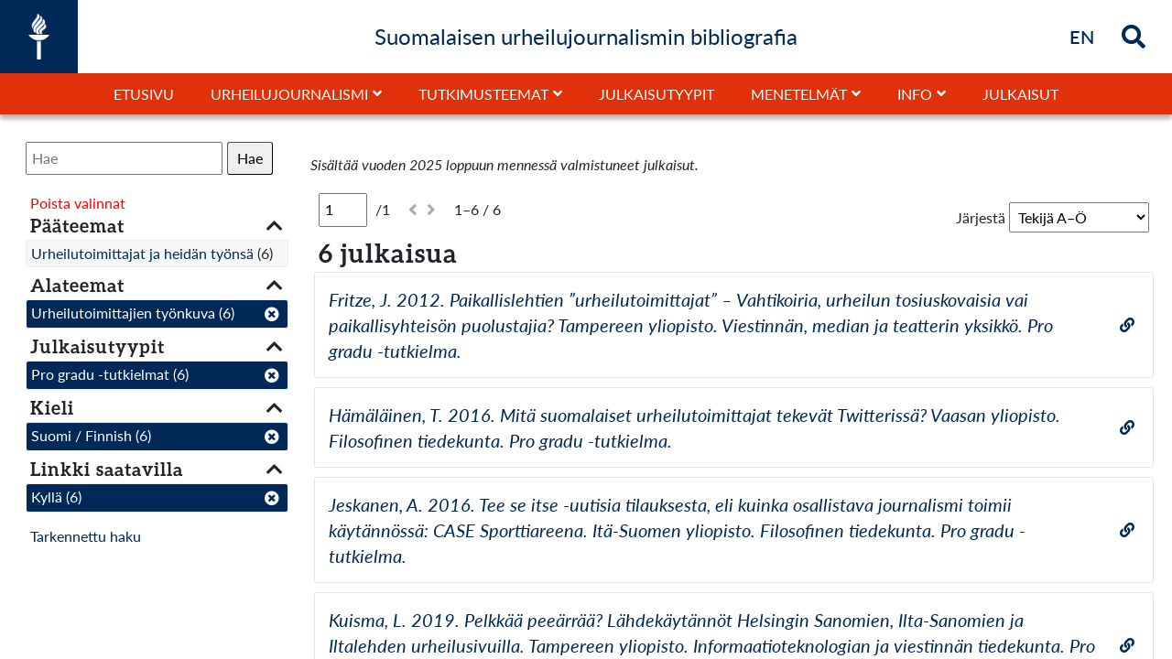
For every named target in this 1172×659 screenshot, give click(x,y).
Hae (250, 158)
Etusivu (144, 94)
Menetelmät (799, 94)
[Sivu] (343, 209)
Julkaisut (1020, 94)
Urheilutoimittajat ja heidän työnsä (142, 253)
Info (914, 94)
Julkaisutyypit (656, 94)
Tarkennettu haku (85, 536)
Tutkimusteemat (483, 94)
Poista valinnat (77, 202)
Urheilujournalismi (289, 94)
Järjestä (980, 217)
